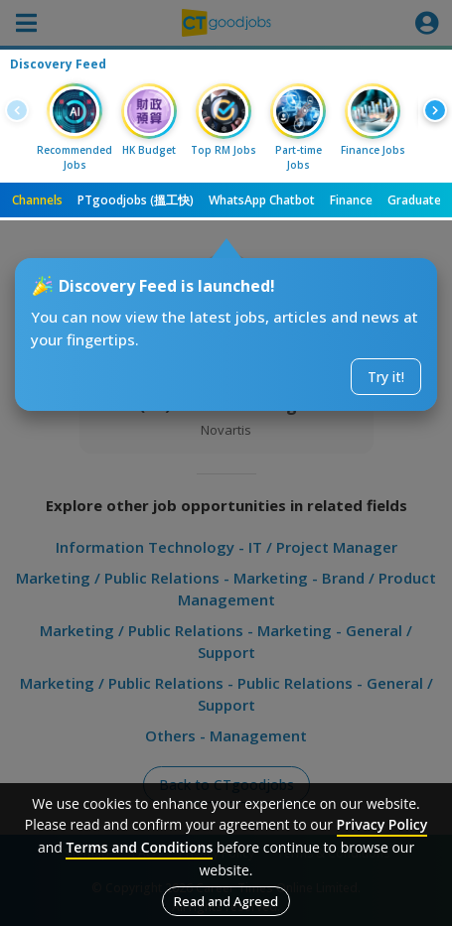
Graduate (414, 200)
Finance (351, 200)
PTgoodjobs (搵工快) (135, 200)
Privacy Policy (382, 824)
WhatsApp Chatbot (262, 200)
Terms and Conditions (139, 847)
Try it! (386, 376)
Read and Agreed (226, 901)
